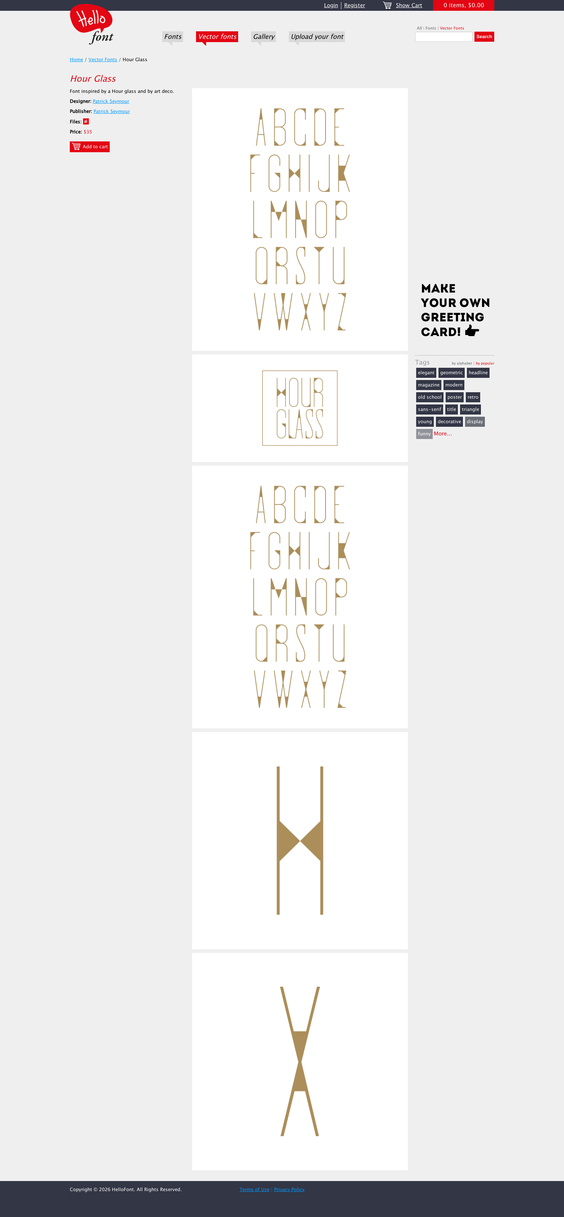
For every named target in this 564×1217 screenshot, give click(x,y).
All (419, 28)
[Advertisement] (454, 164)
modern (454, 385)
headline (478, 372)
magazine (429, 385)
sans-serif (429, 409)
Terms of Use (254, 1189)
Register (354, 5)
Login (331, 5)
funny (424, 434)
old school (430, 397)
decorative (449, 421)
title (451, 409)
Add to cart (90, 146)
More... (443, 434)
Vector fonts (217, 37)
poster (454, 397)
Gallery (263, 37)
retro (473, 397)
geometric (451, 372)
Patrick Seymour (111, 101)
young (425, 421)
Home (76, 59)
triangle (470, 409)
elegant (426, 372)
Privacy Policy (289, 1189)
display (475, 421)
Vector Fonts (452, 28)
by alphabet (462, 363)
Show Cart (409, 5)
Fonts (172, 37)
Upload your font (317, 37)
